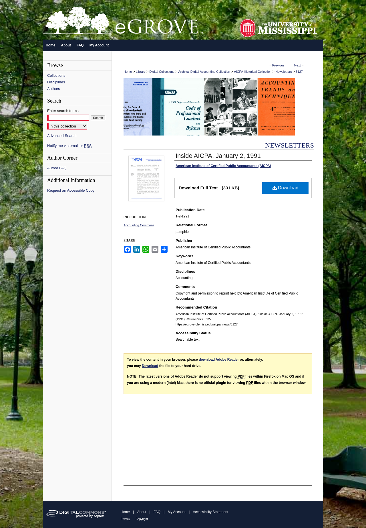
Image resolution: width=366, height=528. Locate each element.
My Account (177, 512)
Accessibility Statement (210, 512)
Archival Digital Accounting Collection (204, 71)
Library (141, 71)
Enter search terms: (63, 111)
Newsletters (283, 71)
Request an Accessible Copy (70, 190)
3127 (299, 71)
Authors (53, 89)
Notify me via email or (69, 146)
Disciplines (56, 82)
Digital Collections (161, 71)
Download (285, 187)
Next (297, 65)
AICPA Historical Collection (252, 71)
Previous (278, 65)
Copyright (142, 519)
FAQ (157, 512)
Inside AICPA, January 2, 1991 (218, 155)
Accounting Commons (139, 225)
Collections (56, 75)
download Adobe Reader (219, 360)
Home (128, 71)
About (141, 512)
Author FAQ (57, 168)
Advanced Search (62, 136)
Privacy (125, 519)
